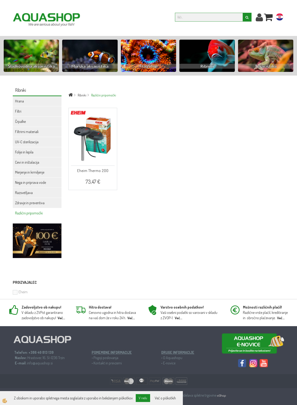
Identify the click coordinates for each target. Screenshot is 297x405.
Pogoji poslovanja (106, 357)
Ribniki (82, 95)
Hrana (19, 101)
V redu (143, 398)
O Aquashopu (172, 357)
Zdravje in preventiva (30, 203)
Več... (61, 318)
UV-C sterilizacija (27, 142)
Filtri (18, 111)
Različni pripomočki (29, 213)
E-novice (169, 363)
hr (279, 17)
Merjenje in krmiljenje (29, 172)
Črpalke (20, 121)
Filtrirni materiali (27, 131)
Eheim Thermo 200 (93, 170)
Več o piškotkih (165, 398)
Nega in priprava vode (30, 182)
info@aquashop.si (40, 363)
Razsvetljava (24, 192)
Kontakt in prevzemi (108, 363)
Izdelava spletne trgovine (199, 395)
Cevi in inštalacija (27, 162)
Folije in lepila (24, 152)
